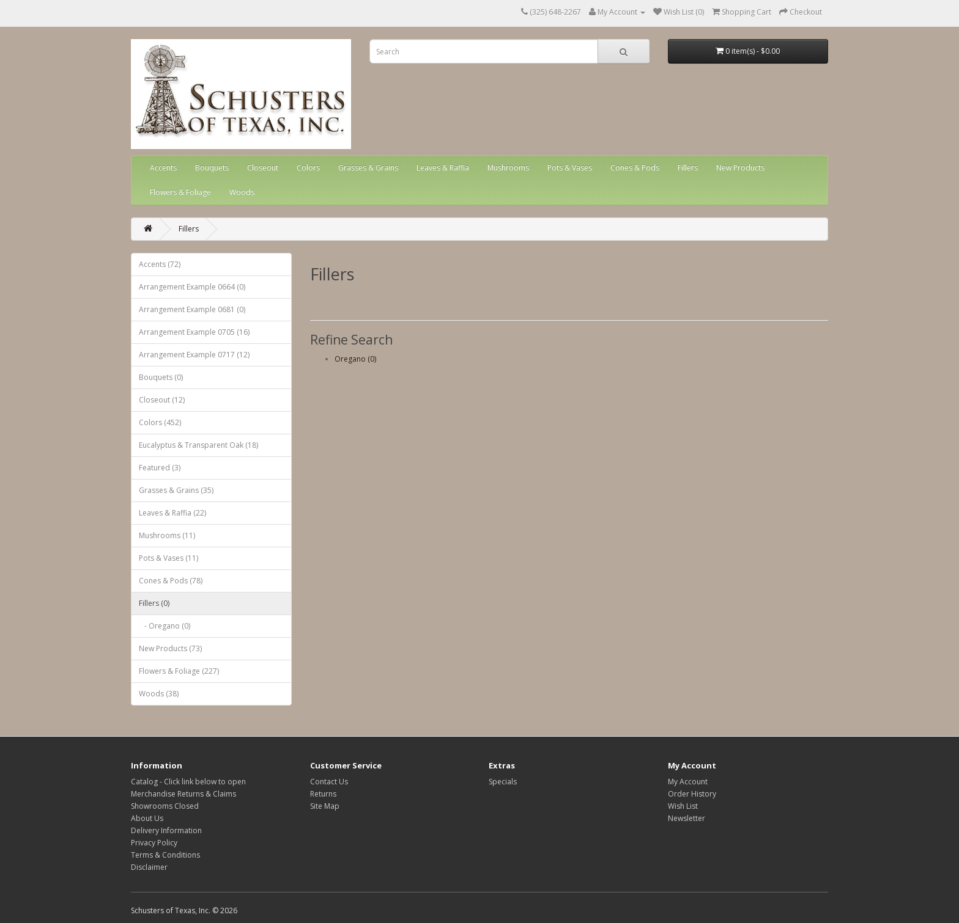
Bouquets (212, 167)
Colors (308, 167)
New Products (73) (170, 648)
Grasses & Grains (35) (176, 490)
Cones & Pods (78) (170, 580)
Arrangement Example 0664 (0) (192, 287)
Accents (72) (159, 264)
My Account (688, 781)
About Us (147, 818)
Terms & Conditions (165, 855)
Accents (163, 167)
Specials (503, 781)
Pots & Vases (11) (168, 558)
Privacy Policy (154, 842)
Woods (241, 192)
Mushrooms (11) (167, 535)
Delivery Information (166, 830)
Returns (323, 794)
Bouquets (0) (161, 377)
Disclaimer (149, 867)
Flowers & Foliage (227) (179, 671)
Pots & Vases (569, 167)
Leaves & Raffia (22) (172, 513)
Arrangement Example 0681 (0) (192, 309)
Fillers (688, 167)
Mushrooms (508, 167)
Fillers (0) (154, 603)
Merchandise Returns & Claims (183, 794)
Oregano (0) (355, 359)
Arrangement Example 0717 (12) (194, 354)
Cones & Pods (634, 167)
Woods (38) (159, 693)
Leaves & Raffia (443, 167)
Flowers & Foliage (180, 192)
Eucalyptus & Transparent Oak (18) (198, 445)
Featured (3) (159, 467)
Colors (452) (160, 422)
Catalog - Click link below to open (188, 781)
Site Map (324, 806)
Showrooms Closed (165, 806)
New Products (740, 167)
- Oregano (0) (164, 626)
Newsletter (686, 818)
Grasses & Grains (368, 167)
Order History (692, 794)
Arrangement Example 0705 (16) (194, 332)
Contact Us (329, 781)
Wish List (683, 806)
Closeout (262, 167)
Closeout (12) (162, 400)
